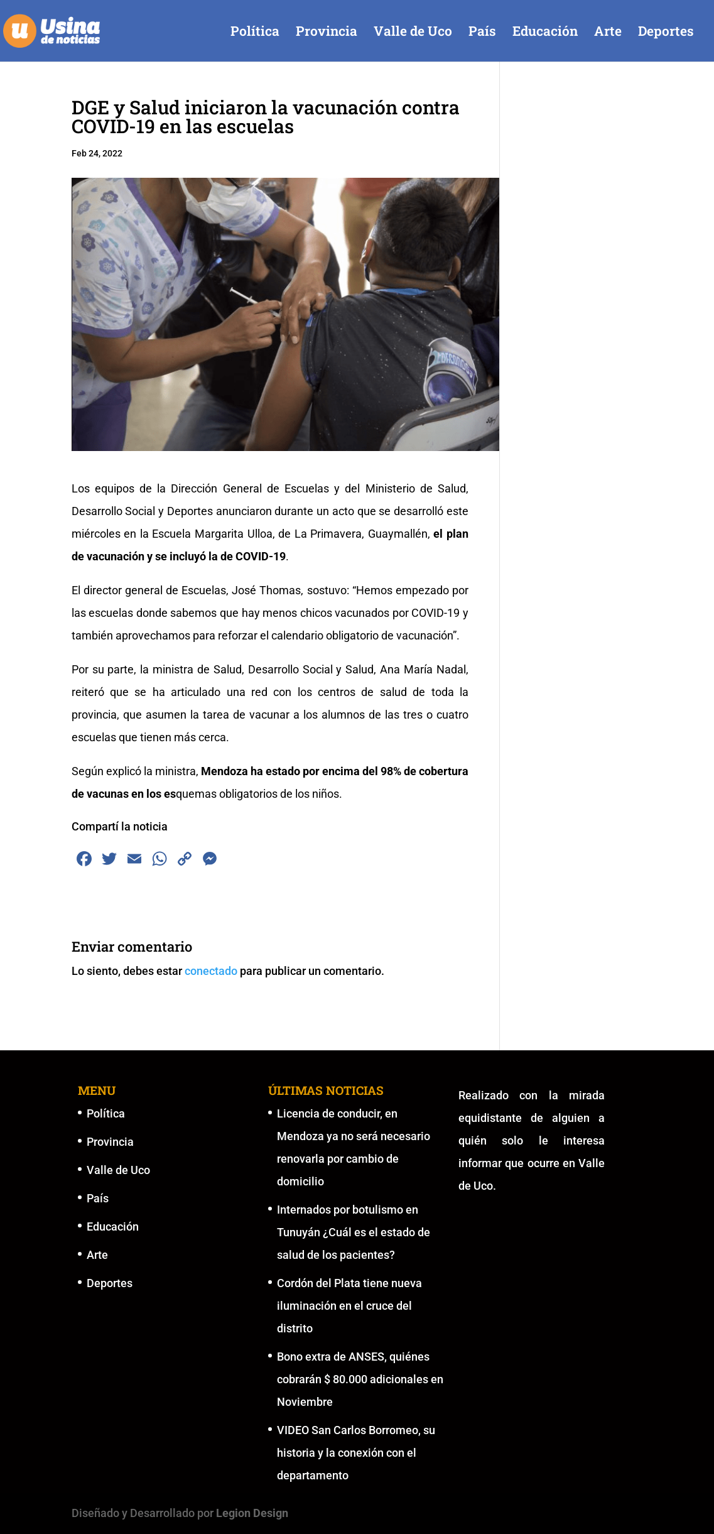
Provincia (326, 33)
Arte (608, 33)
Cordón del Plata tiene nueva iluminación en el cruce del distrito (349, 1305)
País (482, 33)
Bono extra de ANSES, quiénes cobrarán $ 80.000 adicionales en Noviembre (360, 1379)
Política (254, 33)
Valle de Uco (413, 33)
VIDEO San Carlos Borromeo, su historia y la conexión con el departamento (356, 1452)
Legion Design (252, 1513)
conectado (211, 970)
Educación (545, 33)
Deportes (666, 33)
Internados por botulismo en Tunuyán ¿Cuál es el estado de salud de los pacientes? (353, 1232)
